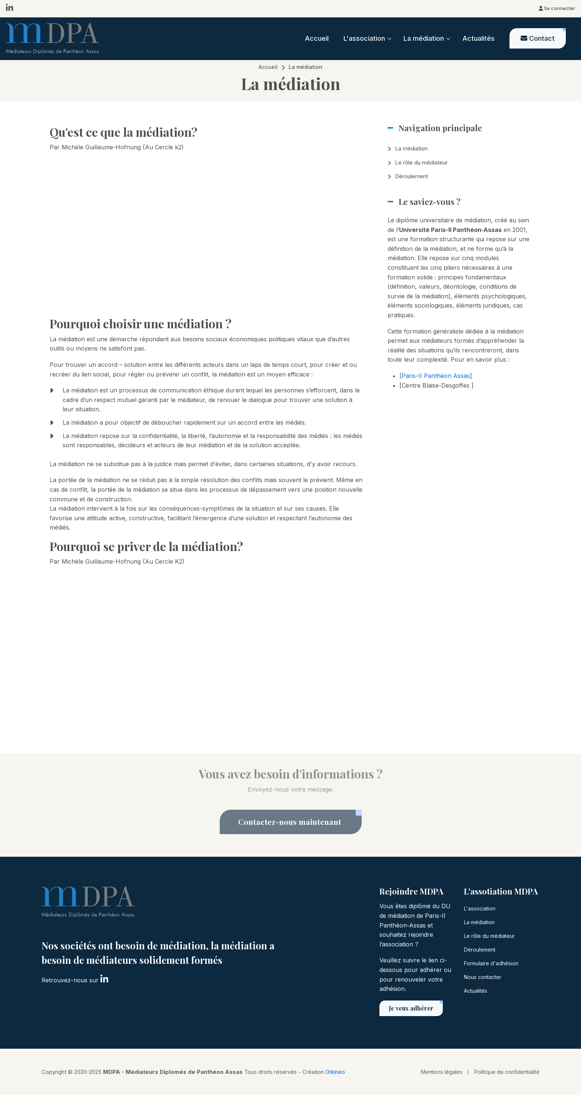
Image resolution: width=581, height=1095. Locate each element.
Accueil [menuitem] (317, 38)
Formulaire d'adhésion (491, 963)
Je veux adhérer (411, 1008)
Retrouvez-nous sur (75, 979)
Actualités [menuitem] (478, 38)
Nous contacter (482, 977)
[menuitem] (537, 38)
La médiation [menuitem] (427, 45)
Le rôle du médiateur (421, 162)
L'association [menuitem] (367, 45)
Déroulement (411, 176)
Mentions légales (441, 1072)
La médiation (411, 148)
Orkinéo (335, 1071)
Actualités (475, 991)
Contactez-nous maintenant (290, 821)
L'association (479, 908)
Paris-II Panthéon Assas (436, 375)
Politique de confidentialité (507, 1072)
